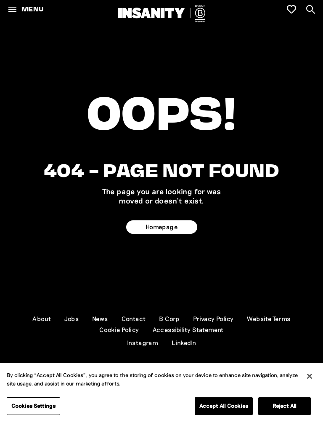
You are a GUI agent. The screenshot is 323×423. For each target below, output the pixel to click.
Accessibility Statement (188, 329)
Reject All (285, 406)
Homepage (161, 226)
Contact (134, 318)
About (41, 318)
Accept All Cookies (223, 406)
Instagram (143, 342)
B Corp (169, 318)
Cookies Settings (33, 406)
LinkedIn (184, 342)
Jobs (71, 318)
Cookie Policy (119, 329)
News (100, 318)
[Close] (309, 376)
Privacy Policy (213, 318)
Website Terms (268, 318)
